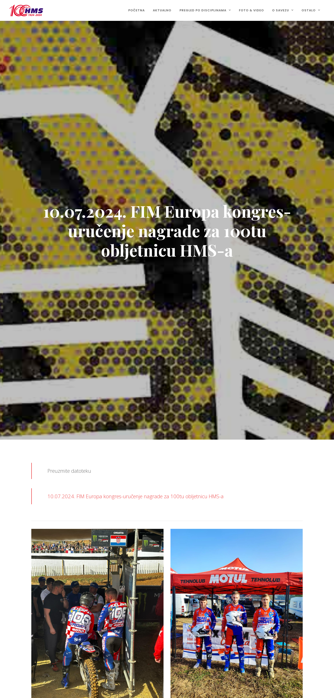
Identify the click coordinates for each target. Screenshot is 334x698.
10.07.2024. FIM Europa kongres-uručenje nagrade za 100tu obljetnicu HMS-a (136, 496)
